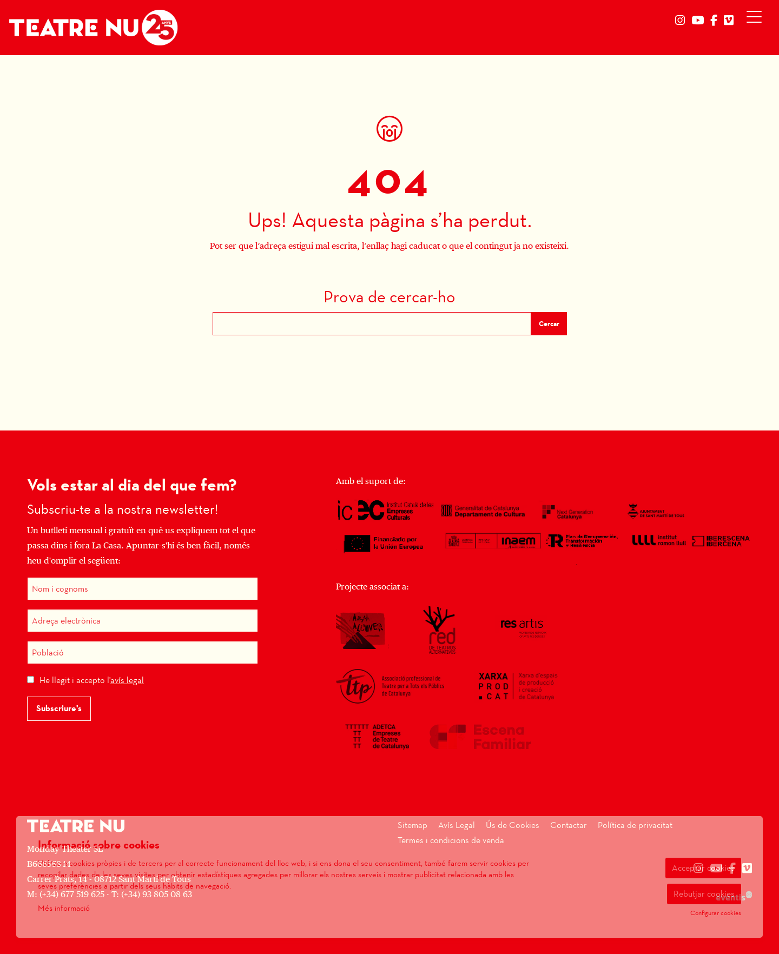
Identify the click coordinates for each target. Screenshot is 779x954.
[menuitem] (680, 21)
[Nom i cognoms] (142, 588)
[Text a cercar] (372, 323)
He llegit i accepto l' (91, 680)
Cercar (549, 323)
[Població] (142, 652)
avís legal (127, 680)
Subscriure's (59, 708)
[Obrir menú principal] (756, 19)
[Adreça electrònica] (142, 620)
